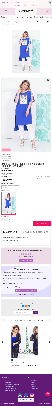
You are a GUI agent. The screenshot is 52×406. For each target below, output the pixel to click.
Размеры (5, 2)
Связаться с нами (26, 400)
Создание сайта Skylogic (44, 403)
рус (16, 5)
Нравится (40, 178)
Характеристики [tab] (11, 232)
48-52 (4, 187)
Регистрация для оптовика (26, 290)
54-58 (10, 187)
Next (37, 51)
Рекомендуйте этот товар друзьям (26, 303)
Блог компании (10, 390)
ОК (36, 313)
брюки (33, 384)
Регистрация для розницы (26, 294)
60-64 (16, 187)
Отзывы (17, 2)
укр (18, 5)
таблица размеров (43, 176)
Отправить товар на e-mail (26, 309)
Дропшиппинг (9, 386)
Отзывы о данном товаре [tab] (35, 232)
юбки (33, 382)
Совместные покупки (12, 384)
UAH (25, 5)
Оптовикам (8, 382)
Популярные (6, 150)
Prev (14, 51)
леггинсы (34, 380)
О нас (7, 380)
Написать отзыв (26, 260)
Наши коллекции (10, 388)
